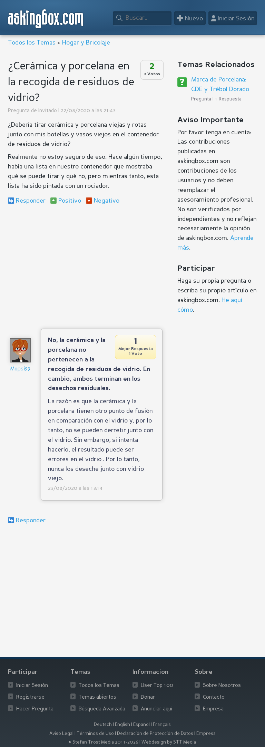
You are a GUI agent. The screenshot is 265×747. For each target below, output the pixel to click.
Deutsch (103, 724)
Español (141, 724)
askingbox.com (46, 18)
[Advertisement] (85, 266)
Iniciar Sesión (32, 685)
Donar (148, 697)
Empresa (213, 709)
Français (162, 724)
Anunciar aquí (157, 709)
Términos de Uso (95, 733)
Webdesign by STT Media (168, 742)
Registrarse (30, 697)
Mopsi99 (20, 369)
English (122, 724)
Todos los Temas (32, 43)
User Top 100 (157, 685)
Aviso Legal (61, 733)
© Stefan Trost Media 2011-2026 (103, 742)
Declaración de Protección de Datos (155, 733)
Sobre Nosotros (222, 685)
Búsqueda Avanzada (102, 709)
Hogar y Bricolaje (86, 43)
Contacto (214, 697)
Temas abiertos (97, 697)
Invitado (47, 111)
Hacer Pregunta (34, 709)
